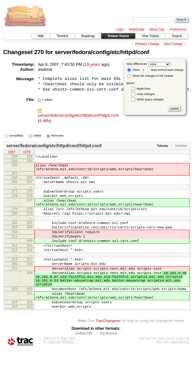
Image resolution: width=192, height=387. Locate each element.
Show (133, 69)
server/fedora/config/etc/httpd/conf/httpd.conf (78, 115)
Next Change (173, 44)
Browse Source (118, 36)
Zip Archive (108, 365)
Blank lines (144, 88)
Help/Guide (136, 29)
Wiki (41, 36)
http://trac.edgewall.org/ (172, 374)
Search (177, 36)
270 (39, 52)
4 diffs (44, 120)
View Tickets (150, 36)
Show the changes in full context (150, 75)
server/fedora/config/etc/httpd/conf (102, 52)
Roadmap (88, 36)
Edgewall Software (61, 374)
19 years (92, 64)
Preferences (178, 29)
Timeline (62, 36)
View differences (136, 63)
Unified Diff (83, 365)
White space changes (150, 99)
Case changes (146, 94)
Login (120, 29)
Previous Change (147, 44)
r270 (26, 152)
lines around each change (162, 69)
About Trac (156, 29)
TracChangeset (108, 353)
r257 (11, 152)
